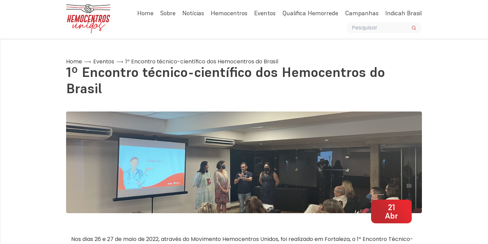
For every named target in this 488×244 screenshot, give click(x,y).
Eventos (265, 13)
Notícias (193, 13)
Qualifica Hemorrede (310, 13)
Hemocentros (229, 13)
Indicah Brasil (403, 13)
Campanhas (362, 13)
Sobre (168, 13)
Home (145, 13)
